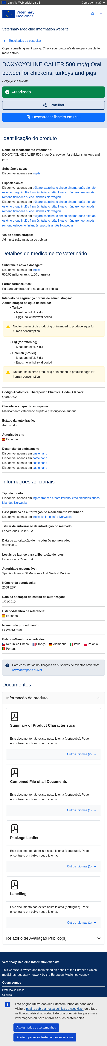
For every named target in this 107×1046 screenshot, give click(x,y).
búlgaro (38, 187)
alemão (91, 187)
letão (54, 192)
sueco (30, 197)
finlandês (19, 197)
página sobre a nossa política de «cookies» (55, 1008)
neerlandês (87, 192)
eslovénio (19, 225)
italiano (45, 192)
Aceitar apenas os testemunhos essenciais (44, 1037)
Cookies (7, 994)
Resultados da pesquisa (22, 40)
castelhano (51, 187)
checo (63, 187)
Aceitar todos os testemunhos (36, 1027)
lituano (62, 192)
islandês (40, 197)
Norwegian (54, 197)
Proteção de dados (13, 989)
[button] (53, 105)
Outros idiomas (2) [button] (81, 754)
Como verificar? (93, 2)
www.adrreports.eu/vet (27, 670)
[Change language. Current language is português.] (93, 14)
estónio (7, 192)
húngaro (73, 192)
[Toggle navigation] (101, 14)
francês (35, 192)
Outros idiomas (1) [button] (81, 810)
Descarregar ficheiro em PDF (53, 117)
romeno (7, 197)
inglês (37, 173)
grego (16, 192)
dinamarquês (76, 187)
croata (56, 498)
